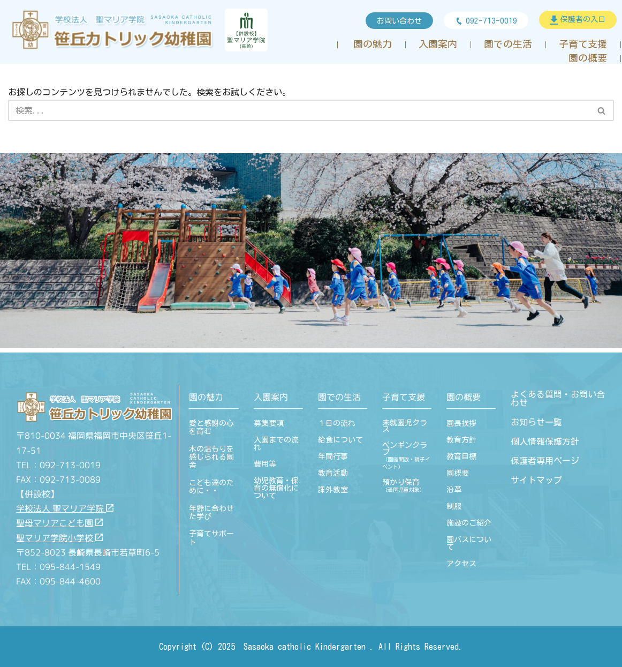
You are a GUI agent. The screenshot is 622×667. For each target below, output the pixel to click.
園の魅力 (372, 44)
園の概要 (587, 58)
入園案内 (438, 44)
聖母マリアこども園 (59, 523)
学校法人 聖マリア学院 (64, 508)
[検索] (299, 110)
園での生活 (508, 44)
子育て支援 (583, 44)
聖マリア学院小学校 (59, 538)
